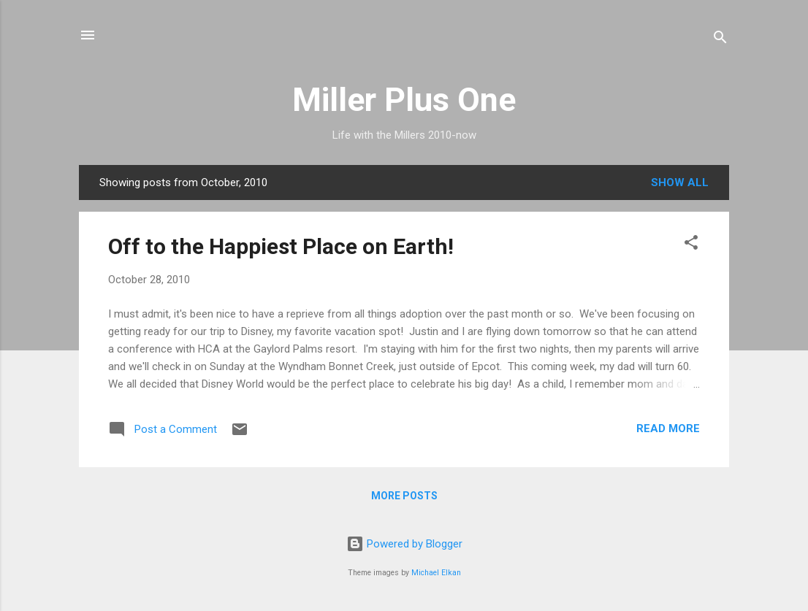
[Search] (720, 40)
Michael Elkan (436, 572)
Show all (680, 182)
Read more (668, 428)
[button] (691, 245)
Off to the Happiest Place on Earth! (281, 246)
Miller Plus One (404, 99)
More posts (404, 496)
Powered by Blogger (404, 543)
